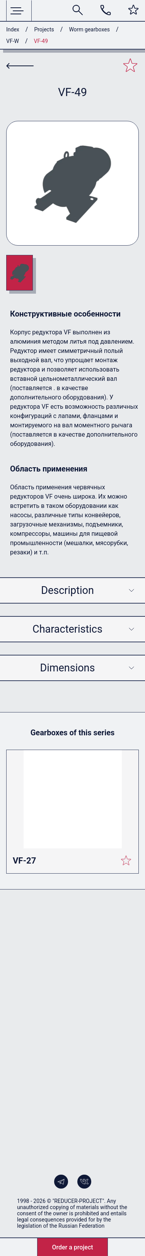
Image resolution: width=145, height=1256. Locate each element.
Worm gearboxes (89, 29)
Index (12, 29)
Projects (44, 29)
